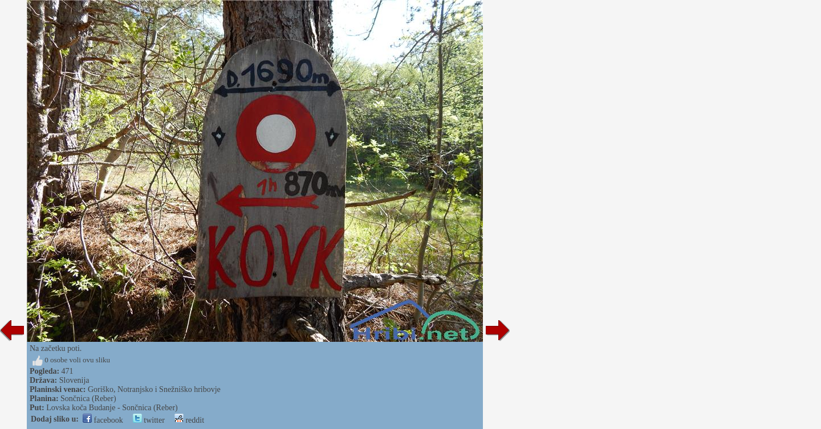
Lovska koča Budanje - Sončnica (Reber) (112, 407)
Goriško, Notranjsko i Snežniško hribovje (154, 389)
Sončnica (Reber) (88, 398)
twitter (149, 420)
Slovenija (74, 380)
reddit (189, 420)
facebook (103, 420)
